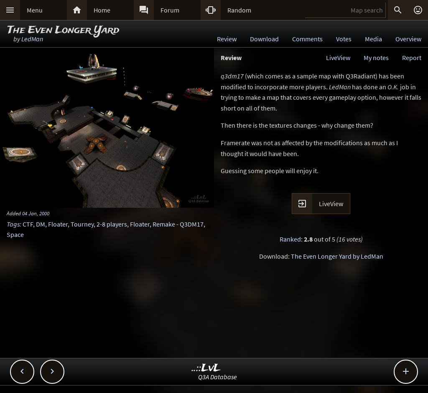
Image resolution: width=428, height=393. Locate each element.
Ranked (290, 239)
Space (15, 234)
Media (373, 39)
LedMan (32, 39)
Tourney (82, 224)
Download (264, 39)
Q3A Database (217, 377)
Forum (169, 10)
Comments (307, 39)
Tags (13, 224)
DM (40, 224)
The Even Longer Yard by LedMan (337, 256)
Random (239, 10)
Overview (408, 39)
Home (102, 10)
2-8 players (112, 224)
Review (227, 39)
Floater (58, 224)
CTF (28, 224)
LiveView (338, 57)
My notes (376, 57)
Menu (35, 10)
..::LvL (206, 368)
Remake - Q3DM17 (178, 224)
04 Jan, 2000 (35, 213)
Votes (344, 39)
